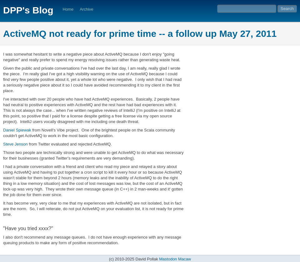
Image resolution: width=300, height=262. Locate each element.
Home (68, 9)
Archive (86, 9)
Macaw (184, 259)
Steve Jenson (15, 144)
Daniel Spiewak (17, 130)
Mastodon (168, 259)
